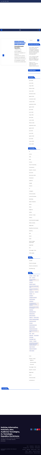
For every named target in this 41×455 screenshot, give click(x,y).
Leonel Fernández (32, 196)
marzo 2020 (31, 141)
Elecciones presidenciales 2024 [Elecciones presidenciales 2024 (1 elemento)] (33, 287)
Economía (31, 172)
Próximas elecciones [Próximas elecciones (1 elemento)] (32, 325)
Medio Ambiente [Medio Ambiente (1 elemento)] (32, 315)
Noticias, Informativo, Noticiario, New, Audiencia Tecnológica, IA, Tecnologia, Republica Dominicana (10, 431)
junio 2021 (31, 133)
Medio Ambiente (32, 201)
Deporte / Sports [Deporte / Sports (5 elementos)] (32, 284)
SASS (30, 238)
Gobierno (31, 180)
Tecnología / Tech (32, 250)
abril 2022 (31, 117)
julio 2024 (31, 80)
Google (30, 183)
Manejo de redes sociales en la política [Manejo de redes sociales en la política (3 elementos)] (33, 307)
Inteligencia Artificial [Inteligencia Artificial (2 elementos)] (32, 297)
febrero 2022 (31, 122)
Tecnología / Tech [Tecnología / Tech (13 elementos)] (32, 339)
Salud (30, 236)
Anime (30, 154)
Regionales (31, 225)
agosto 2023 (31, 96)
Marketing (31, 199)
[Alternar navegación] (20, 30)
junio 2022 (31, 112)
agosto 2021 (31, 128)
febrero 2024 (31, 88)
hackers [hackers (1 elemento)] (30, 293)
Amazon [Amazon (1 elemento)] (30, 275)
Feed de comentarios (33, 265)
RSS (30, 233)
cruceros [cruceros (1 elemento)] (31, 282)
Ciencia (30, 162)
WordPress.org (32, 268)
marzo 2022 (31, 120)
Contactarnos (32, 380)
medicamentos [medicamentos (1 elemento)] (31, 313)
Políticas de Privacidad (36, 451)
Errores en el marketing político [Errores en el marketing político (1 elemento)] (33, 289)
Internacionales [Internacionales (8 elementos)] (32, 299)
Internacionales (32, 193)
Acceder (30, 260)
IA (29, 188)
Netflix (30, 212)
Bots (30, 159)
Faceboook (31, 177)
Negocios (31, 209)
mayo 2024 (31, 85)
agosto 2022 (31, 106)
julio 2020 (31, 138)
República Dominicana (21, 44)
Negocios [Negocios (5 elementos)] (31, 317)
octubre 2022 (31, 101)
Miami (30, 204)
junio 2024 (31, 83)
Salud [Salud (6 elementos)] (33, 333)
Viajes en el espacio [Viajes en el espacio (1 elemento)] (32, 348)
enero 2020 (31, 143)
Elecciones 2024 (21, 41)
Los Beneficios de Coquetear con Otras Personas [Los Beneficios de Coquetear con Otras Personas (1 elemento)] (33, 304)
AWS (30, 156)
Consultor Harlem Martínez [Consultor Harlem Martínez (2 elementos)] (32, 280)
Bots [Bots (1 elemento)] (30, 277)
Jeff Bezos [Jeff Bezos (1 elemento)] (31, 301)
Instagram (31, 191)
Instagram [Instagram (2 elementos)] (31, 295)
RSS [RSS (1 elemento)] (30, 333)
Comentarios (16, 41)
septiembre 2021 (32, 125)
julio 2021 (31, 130)
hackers (30, 185)
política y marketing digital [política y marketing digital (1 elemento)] (34, 319)
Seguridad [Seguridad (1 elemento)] (31, 335)
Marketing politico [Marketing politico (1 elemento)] (32, 311)
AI (29, 151)
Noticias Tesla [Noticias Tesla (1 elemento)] (36, 317)
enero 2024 (31, 91)
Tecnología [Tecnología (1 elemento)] (31, 337)
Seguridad (31, 245)
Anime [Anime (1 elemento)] (34, 275)
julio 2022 (31, 109)
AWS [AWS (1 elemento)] (37, 275)
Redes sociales (32, 222)
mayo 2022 (31, 114)
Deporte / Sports (32, 369)
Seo (30, 247)
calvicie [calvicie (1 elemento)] (33, 277)
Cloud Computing (32, 164)
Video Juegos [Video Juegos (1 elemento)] (31, 350)
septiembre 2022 (32, 104)
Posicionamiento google (34, 220)
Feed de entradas (32, 263)
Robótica (31, 230)
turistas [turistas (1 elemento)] (34, 341)
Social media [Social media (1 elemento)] (36, 335)
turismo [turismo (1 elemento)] (30, 341)
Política (16, 44)
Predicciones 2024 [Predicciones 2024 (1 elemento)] (32, 321)
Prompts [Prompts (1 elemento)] (30, 323)
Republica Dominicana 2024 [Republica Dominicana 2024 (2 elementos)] (33, 331)
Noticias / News (32, 214)
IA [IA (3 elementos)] (33, 293)
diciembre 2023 (32, 93)
